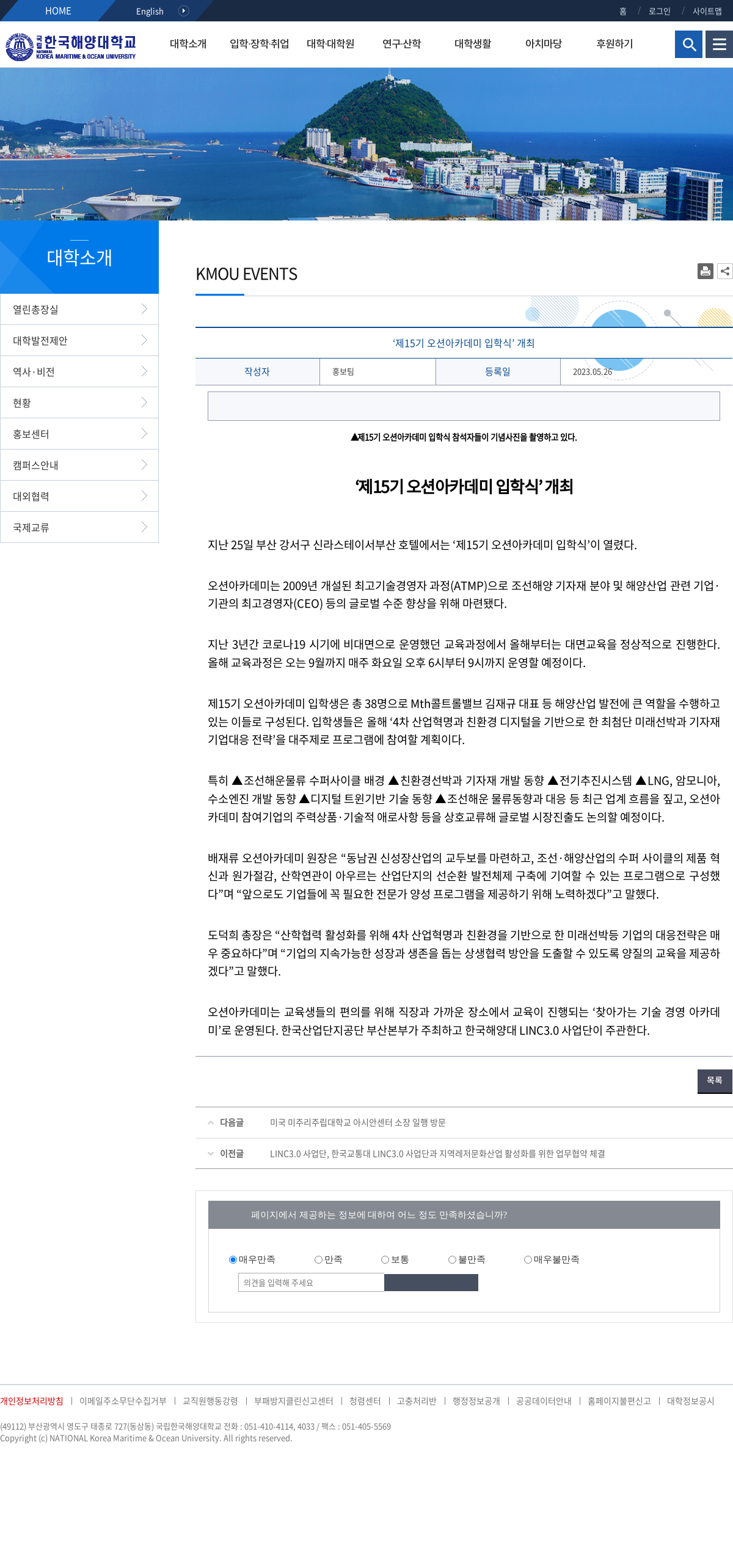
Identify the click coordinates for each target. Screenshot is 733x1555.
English (150, 10)
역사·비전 (34, 371)
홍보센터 (31, 433)
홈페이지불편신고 (619, 1400)
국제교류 (31, 527)
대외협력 (31, 496)
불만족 (472, 1259)
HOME (58, 10)
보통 (400, 1259)
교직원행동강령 (210, 1400)
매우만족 (257, 1259)
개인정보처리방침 (32, 1400)
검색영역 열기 (688, 44)
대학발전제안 (40, 340)
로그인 (660, 10)
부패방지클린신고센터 (294, 1400)
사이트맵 (707, 10)
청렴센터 (365, 1400)
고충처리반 (417, 1400)
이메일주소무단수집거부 (123, 1400)
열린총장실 (36, 309)
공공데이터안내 (544, 1400)
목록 (715, 1081)
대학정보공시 (691, 1400)
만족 (333, 1259)
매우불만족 (557, 1259)
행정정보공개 (476, 1400)
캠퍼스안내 (36, 464)
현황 (22, 402)
